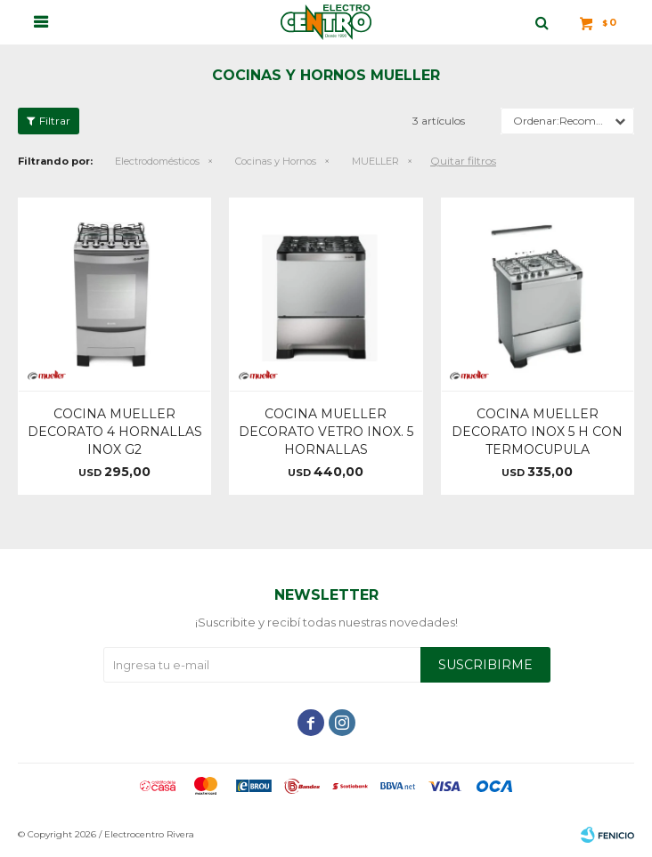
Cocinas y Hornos (275, 161)
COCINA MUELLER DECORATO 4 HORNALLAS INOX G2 (115, 431)
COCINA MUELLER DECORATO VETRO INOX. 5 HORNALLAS (326, 431)
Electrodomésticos (157, 161)
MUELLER (375, 161)
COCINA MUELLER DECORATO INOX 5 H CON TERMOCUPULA (537, 431)
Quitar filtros (463, 160)
